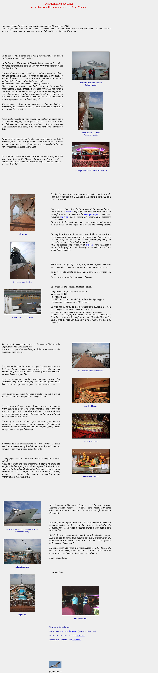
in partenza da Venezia (68, 631)
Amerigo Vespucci (92, 214)
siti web (64, 217)
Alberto (69, 211)
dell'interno (76, 640)
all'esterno (81, 635)
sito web (89, 245)
